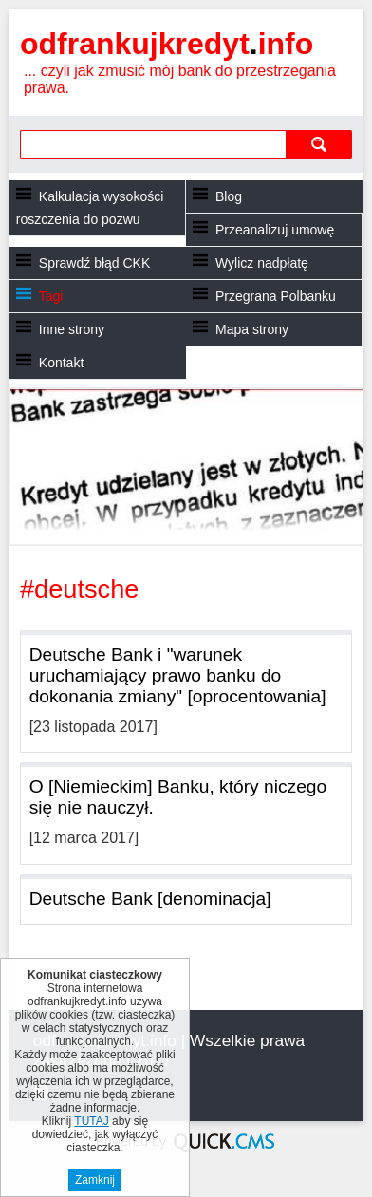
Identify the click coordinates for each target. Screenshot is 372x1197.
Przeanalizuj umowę (274, 229)
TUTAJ (91, 1121)
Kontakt (61, 362)
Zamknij (95, 1180)
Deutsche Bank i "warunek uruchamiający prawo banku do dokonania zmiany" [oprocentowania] (177, 675)
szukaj (318, 144)
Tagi (51, 296)
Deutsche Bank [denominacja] (150, 898)
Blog (228, 196)
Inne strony (71, 329)
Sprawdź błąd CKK (95, 263)
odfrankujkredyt (166, 44)
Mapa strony (251, 329)
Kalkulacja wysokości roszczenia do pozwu (90, 208)
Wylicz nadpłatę (261, 263)
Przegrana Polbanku (275, 296)
